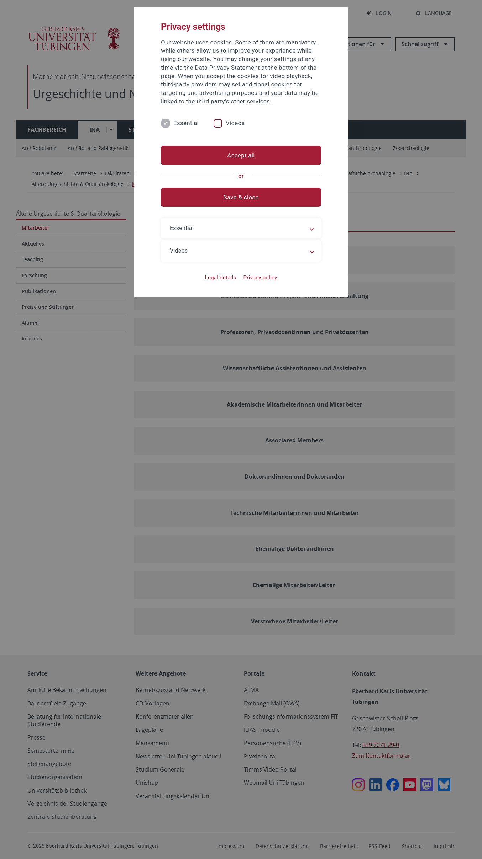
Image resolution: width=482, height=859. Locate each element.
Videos (235, 123)
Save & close (241, 197)
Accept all (241, 155)
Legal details (220, 277)
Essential (186, 123)
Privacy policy (260, 277)
